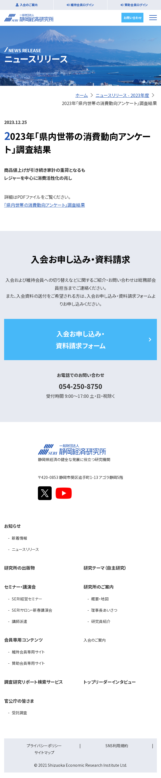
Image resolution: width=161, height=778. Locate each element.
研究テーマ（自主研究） (105, 567)
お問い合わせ (132, 17)
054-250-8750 (80, 386)
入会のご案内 (29, 4)
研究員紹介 (100, 621)
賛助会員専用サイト (28, 663)
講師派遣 (19, 621)
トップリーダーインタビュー (110, 681)
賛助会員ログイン (136, 4)
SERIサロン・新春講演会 (32, 610)
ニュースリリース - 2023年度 (122, 95)
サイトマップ (44, 752)
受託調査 (19, 712)
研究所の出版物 (19, 567)
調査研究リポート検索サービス (33, 681)
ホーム (81, 95)
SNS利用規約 (117, 745)
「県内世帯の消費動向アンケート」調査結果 (44, 205)
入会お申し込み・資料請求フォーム (81, 339)
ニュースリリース (25, 549)
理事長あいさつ (104, 610)
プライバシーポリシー (44, 745)
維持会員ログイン (82, 4)
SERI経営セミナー (27, 599)
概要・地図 (100, 599)
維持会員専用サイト (28, 652)
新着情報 (19, 538)
